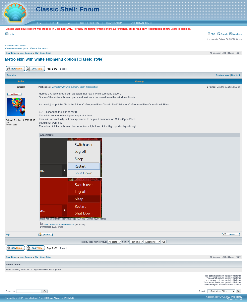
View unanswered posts (16, 48)
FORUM (54, 23)
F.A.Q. (69, 23)
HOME (39, 23)
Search (223, 34)
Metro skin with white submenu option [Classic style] (54, 59)
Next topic (236, 75)
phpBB (19, 298)
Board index (12, 53)
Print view (11, 75)
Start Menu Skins (43, 53)
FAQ (211, 34)
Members (235, 34)
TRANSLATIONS (115, 23)
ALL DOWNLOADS (141, 23)
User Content (26, 53)
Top (8, 235)
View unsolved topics (15, 45)
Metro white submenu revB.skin (59, 224)
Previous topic (223, 75)
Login (9, 34)
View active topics (39, 48)
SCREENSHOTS (89, 23)
